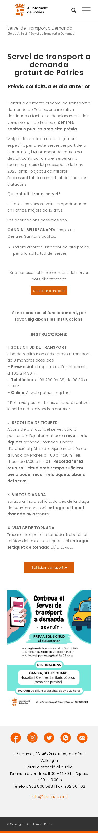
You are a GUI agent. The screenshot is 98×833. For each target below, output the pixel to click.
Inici (24, 34)
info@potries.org (49, 796)
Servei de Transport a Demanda (39, 28)
